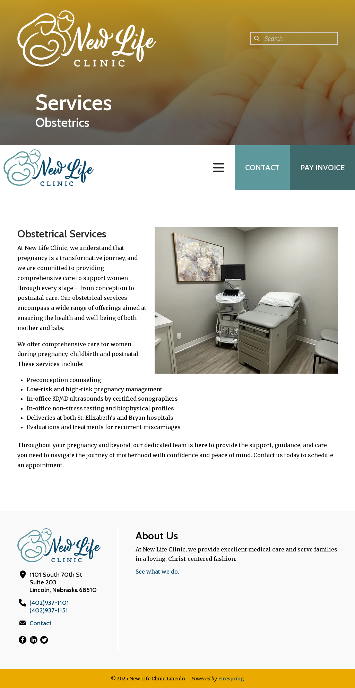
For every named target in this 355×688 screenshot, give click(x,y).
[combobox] (294, 38)
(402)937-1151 (48, 610)
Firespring (231, 679)
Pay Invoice (322, 167)
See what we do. (157, 571)
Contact (262, 167)
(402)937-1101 (49, 603)
